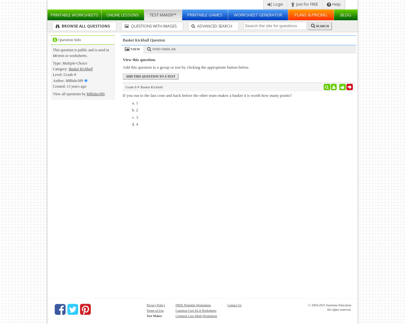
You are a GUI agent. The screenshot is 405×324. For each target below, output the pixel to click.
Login (275, 4)
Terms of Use (155, 310)
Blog (345, 15)
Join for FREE (304, 4)
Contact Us (234, 305)
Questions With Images (151, 26)
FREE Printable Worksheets (193, 305)
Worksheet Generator (258, 15)
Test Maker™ (163, 15)
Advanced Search (211, 26)
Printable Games (204, 15)
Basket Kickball (81, 69)
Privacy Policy (156, 305)
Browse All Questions (83, 26)
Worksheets (74, 15)
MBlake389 (96, 94)
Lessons (122, 15)
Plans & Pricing (311, 15)
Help (334, 4)
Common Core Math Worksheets (196, 316)
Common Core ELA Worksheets (196, 310)
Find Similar (164, 49)
